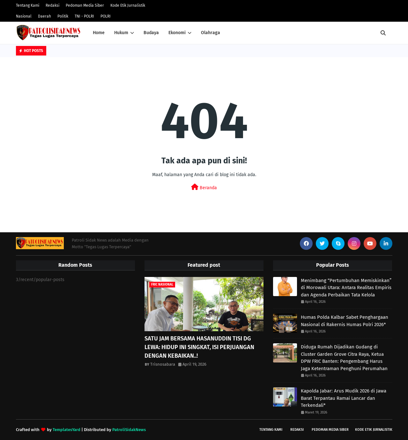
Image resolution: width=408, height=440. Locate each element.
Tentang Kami (27, 5)
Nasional (24, 16)
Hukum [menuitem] (121, 32)
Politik (62, 16)
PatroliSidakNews (129, 429)
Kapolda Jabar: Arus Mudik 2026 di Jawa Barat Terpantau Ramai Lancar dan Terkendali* (343, 398)
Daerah (44, 16)
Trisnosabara (162, 364)
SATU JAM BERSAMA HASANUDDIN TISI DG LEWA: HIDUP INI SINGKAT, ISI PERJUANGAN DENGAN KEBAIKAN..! (199, 347)
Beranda (204, 187)
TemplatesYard (66, 429)
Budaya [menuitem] (151, 32)
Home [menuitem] (99, 32)
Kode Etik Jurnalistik (127, 5)
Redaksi (52, 5)
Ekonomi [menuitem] (177, 32)
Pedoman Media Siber (85, 5)
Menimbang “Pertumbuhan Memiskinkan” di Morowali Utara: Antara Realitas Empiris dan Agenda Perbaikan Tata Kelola (346, 288)
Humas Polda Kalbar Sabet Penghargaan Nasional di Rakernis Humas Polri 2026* (344, 320)
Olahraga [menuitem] (210, 32)
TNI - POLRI (84, 16)
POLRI (105, 16)
